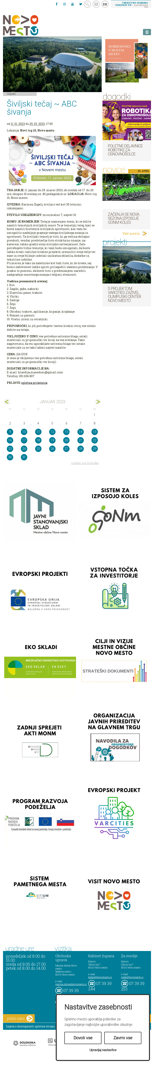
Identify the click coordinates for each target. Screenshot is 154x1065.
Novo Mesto (30, 25)
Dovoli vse (83, 1037)
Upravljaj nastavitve (103, 1050)
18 (38, 440)
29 (94, 449)
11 (38, 432)
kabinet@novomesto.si (100, 977)
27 (66, 449)
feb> (98, 402)
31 (24, 457)
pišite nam (20, 1018)
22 (94, 440)
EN (105, 4)
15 (94, 432)
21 (80, 440)
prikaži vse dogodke (85, 463)
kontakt (96, 4)
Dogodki (11, 94)
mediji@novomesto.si (132, 977)
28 (80, 449)
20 (66, 440)
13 (66, 432)
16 (10, 440)
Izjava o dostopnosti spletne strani (30, 1026)
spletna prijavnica (34, 383)
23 (10, 449)
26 (52, 449)
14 (80, 432)
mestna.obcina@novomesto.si (71, 984)
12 (52, 432)
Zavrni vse (122, 1037)
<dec (7, 402)
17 (24, 440)
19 (52, 440)
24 (24, 449)
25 (38, 449)
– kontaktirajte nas (131, 4)
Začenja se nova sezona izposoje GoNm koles (123, 218)
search (87, 4)
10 (24, 432)
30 (10, 457)
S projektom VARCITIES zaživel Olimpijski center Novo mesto (124, 294)
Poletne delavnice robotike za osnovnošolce (125, 150)
